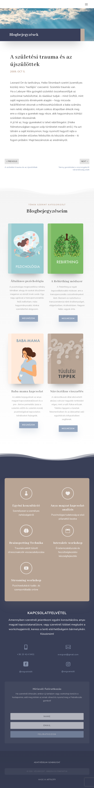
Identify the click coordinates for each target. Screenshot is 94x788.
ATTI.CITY (51, 779)
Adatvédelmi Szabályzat (47, 762)
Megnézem (30, 318)
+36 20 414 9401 (26, 654)
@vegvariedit (26, 671)
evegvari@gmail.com (68, 654)
